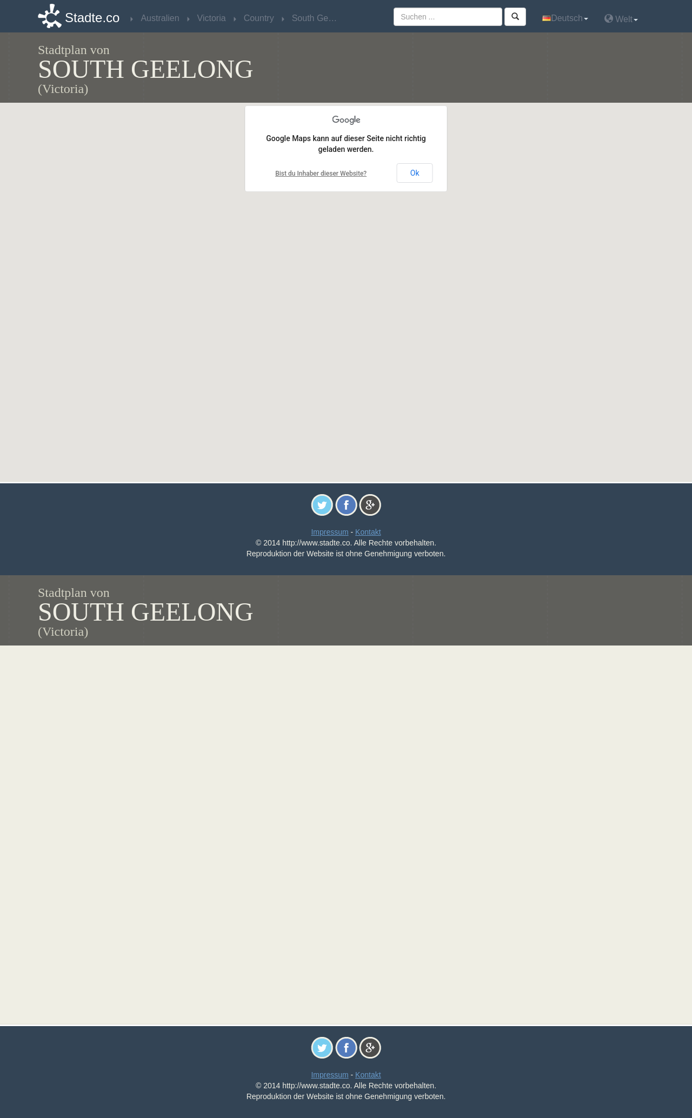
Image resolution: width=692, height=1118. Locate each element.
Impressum (329, 532)
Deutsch (565, 18)
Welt (621, 19)
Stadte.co (92, 17)
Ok (415, 173)
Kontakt (368, 532)
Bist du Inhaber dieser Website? (321, 173)
